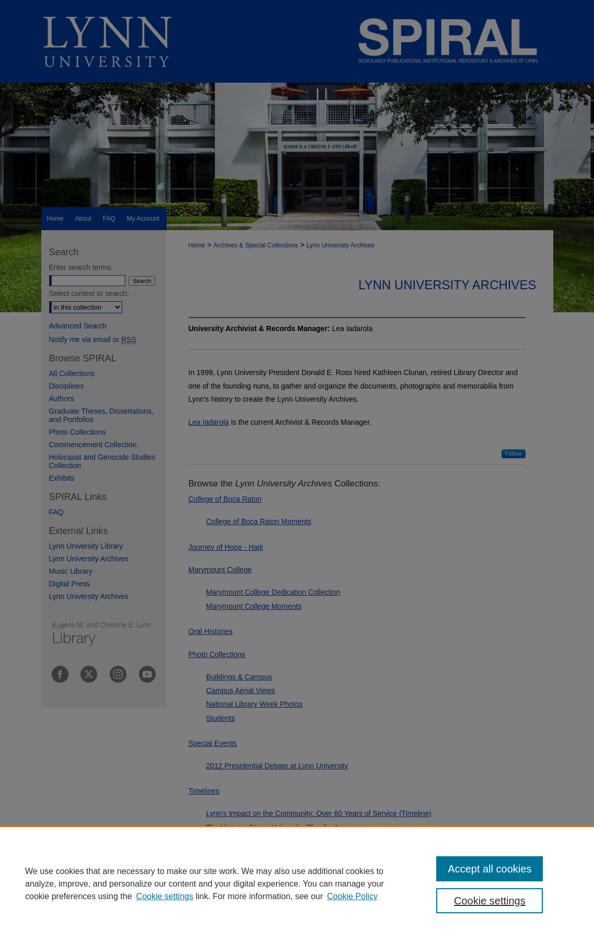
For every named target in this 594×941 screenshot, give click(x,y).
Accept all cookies (489, 869)
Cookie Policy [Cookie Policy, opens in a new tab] (352, 896)
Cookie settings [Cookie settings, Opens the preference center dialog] (490, 900)
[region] (297, 883)
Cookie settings (164, 896)
